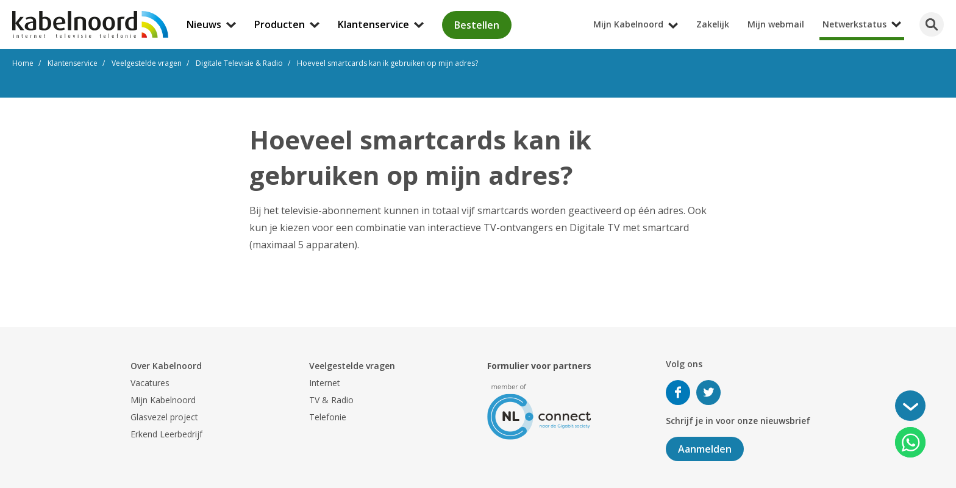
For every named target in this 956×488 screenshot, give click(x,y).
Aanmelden (705, 449)
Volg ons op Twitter (708, 392)
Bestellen (476, 25)
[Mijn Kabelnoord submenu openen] (952, 8)
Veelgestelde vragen (352, 365)
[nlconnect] (539, 411)
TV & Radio (331, 400)
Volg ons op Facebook (678, 392)
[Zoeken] (931, 24)
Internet (324, 383)
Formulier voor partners (539, 365)
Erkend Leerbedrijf (166, 434)
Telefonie (327, 417)
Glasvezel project (164, 417)
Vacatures (149, 383)
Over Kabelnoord (166, 365)
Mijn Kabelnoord (163, 400)
